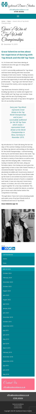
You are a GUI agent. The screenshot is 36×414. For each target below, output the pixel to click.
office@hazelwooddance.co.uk (19, 10)
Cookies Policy (18, 407)
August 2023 (7, 291)
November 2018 (8, 357)
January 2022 (7, 308)
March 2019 (6, 348)
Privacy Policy (18, 406)
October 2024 (7, 273)
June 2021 (6, 313)
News (4, 263)
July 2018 (5, 365)
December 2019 (8, 317)
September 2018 (8, 361)
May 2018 (6, 374)
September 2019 (8, 326)
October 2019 (7, 321)
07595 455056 (19, 12)
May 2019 (6, 339)
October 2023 (7, 286)
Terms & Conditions (18, 404)
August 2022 (7, 300)
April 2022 (6, 304)
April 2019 (6, 343)
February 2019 (7, 352)
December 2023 (8, 282)
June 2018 (6, 370)
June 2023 (6, 295)
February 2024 (7, 278)
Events (5, 259)
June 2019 (6, 335)
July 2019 (5, 330)
